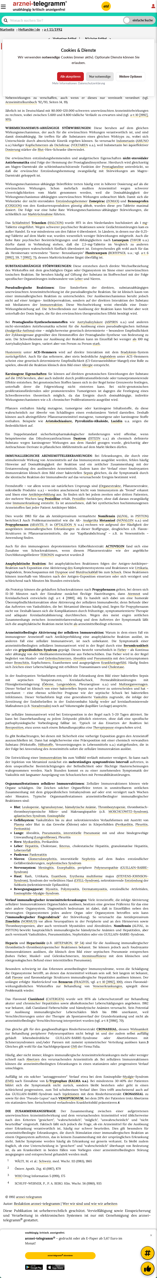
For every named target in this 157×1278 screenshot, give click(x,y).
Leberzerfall (22, 850)
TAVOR (136, 240)
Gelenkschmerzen (58, 658)
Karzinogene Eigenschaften (25, 374)
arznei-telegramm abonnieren (60, 1255)
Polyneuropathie (106, 868)
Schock (116, 572)
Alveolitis (79, 658)
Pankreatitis (38, 854)
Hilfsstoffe (45, 745)
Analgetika (90, 520)
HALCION (55, 223)
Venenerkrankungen (107, 986)
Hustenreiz (13, 352)
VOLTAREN (80, 145)
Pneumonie (92, 833)
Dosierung (12, 149)
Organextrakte (110, 486)
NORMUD (29, 921)
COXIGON (13, 206)
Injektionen (70, 1094)
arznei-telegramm (29, 1197)
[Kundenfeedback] (147, 1268)
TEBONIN (47, 555)
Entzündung (134, 880)
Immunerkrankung (26, 503)
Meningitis (46, 868)
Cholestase (116, 667)
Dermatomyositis (94, 889)
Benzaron (65, 982)
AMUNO (142, 141)
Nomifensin (106, 516)
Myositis (52, 889)
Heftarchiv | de (29, 29)
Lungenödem (66, 684)
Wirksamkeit (139, 1029)
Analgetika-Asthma (20, 330)
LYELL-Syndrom (86, 880)
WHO (18, 1176)
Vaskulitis (101, 697)
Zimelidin (12, 921)
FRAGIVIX (82, 982)
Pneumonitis (103, 658)
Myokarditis (31, 842)
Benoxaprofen (138, 201)
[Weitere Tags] (147, 1253)
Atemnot (134, 594)
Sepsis (88, 473)
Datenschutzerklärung (91, 83)
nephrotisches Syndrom (63, 863)
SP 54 (79, 943)
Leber (79, 279)
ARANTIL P (39, 525)
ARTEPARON (63, 943)
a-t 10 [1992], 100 (109, 982)
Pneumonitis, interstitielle (61, 833)
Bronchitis (21, 663)
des (70, 568)
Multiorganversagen (133, 684)
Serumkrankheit (136, 645)
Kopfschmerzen (36, 145)
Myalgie (128, 1077)
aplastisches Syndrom (30, 816)
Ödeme (48, 684)
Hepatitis (31, 846)
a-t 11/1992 (53, 29)
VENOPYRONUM (70, 1098)
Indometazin (125, 141)
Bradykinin (128, 352)
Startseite (7, 29)
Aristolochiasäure (59, 421)
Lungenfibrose (45, 837)
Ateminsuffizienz (94, 956)
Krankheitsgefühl (113, 663)
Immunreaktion (51, 305)
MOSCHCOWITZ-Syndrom (127, 811)
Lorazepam (120, 240)
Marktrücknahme (40, 214)
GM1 (74, 1046)
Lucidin (116, 421)
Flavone (17, 977)
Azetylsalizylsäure (90, 322)
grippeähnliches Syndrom (38, 650)
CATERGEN (55, 999)
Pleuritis (141, 824)
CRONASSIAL (106, 1029)
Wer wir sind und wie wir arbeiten (89, 1203)
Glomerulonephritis (42, 859)
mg (144, 223)
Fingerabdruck (48, 917)
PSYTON (141, 516)
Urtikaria (141, 568)
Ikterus (64, 846)
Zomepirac (97, 201)
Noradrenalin (40, 706)
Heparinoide (36, 943)
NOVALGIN (125, 520)
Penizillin (78, 499)
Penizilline (52, 499)
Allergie (87, 365)
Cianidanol (36, 999)
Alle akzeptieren (70, 76)
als (51, 145)
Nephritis (88, 859)
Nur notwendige (100, 76)
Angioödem (107, 356)
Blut (41, 149)
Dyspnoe (61, 572)
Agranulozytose (52, 807)
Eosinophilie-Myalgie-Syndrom (36, 893)
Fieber (121, 650)
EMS (9, 1081)
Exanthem (58, 876)
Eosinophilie (56, 816)
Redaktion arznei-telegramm (37, 1203)
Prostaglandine (113, 167)
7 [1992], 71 (28, 257)
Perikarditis (124, 824)
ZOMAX (112, 201)
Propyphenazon (16, 525)
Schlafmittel (21, 223)
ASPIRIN (112, 322)
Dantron (79, 438)
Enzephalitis (66, 868)
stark (96, 344)
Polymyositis (70, 889)
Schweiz (45, 1161)
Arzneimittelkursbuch (21, 102)
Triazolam (38, 223)
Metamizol (107, 520)
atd (106, 6)
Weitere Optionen (130, 76)
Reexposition (14, 727)
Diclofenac (62, 145)
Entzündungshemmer (71, 201)
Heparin (11, 943)
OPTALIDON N (65, 525)
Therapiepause (103, 727)
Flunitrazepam (96, 253)
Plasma (19, 824)
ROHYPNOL (117, 253)
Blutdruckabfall (87, 572)
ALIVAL (123, 516)
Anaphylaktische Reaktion (25, 564)
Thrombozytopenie (111, 807)
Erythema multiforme (86, 876)
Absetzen (33, 1059)
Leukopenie (30, 807)
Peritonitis (21, 829)
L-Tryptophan (56, 1081)
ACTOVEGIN (115, 546)
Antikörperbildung (42, 494)
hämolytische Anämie (80, 807)
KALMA (75, 1081)
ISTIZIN (94, 438)
